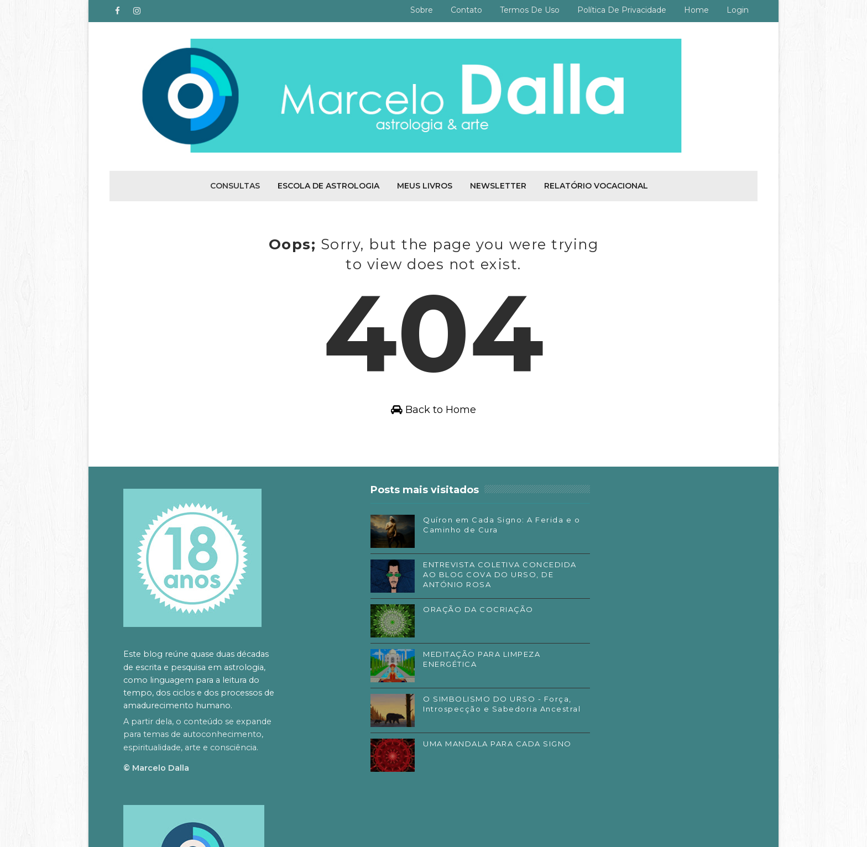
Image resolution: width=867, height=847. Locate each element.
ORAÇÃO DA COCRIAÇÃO (444, 612)
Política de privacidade (621, 10)
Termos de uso (529, 10)
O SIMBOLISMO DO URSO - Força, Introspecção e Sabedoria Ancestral (448, 711)
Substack (571, 719)
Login (737, 10)
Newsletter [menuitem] (498, 185)
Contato (466, 10)
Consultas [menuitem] (235, 185)
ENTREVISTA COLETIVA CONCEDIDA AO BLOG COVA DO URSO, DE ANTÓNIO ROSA (454, 577)
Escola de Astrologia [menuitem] (328, 185)
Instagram (573, 702)
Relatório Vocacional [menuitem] (596, 185)
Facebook (572, 686)
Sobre (421, 10)
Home (695, 10)
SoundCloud (577, 735)
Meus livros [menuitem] (424, 185)
